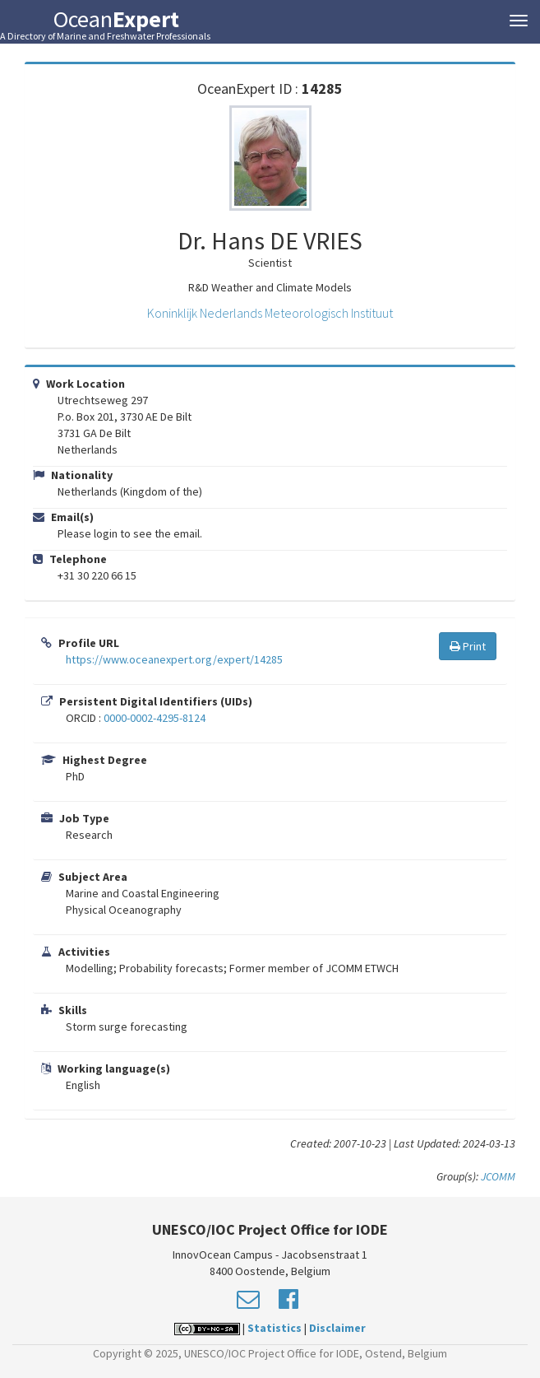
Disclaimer (337, 1327)
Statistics (274, 1327)
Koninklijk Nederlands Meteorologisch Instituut (270, 313)
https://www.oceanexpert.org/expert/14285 (174, 659)
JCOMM (498, 1176)
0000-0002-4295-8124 (154, 717)
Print (468, 646)
